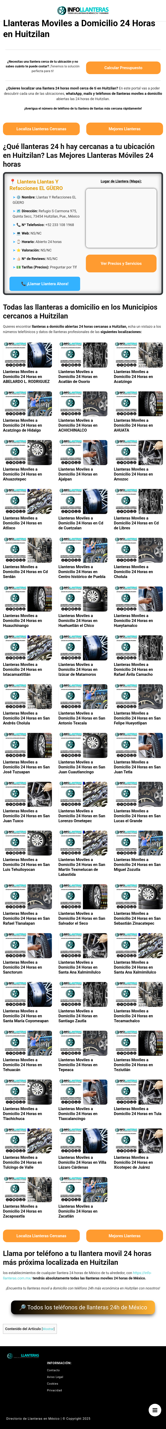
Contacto (53, 1367)
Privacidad (54, 1387)
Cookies (52, 1381)
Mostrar (48, 1326)
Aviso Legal (55, 1374)
